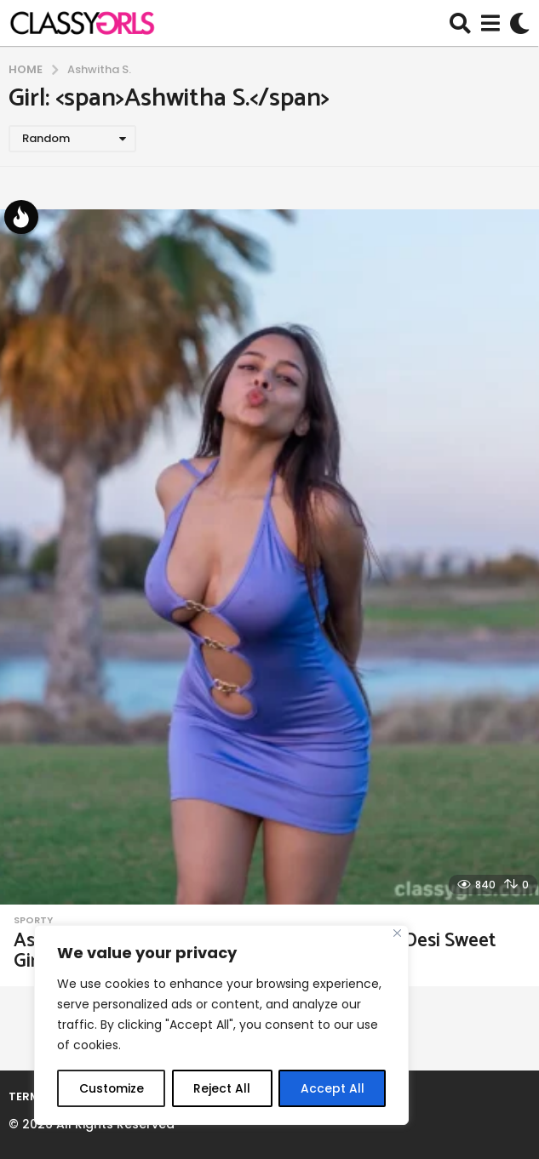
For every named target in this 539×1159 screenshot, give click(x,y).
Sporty (33, 920)
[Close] (397, 934)
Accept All (332, 1088)
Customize (111, 1088)
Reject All (221, 1088)
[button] (460, 23)
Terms (28, 1096)
